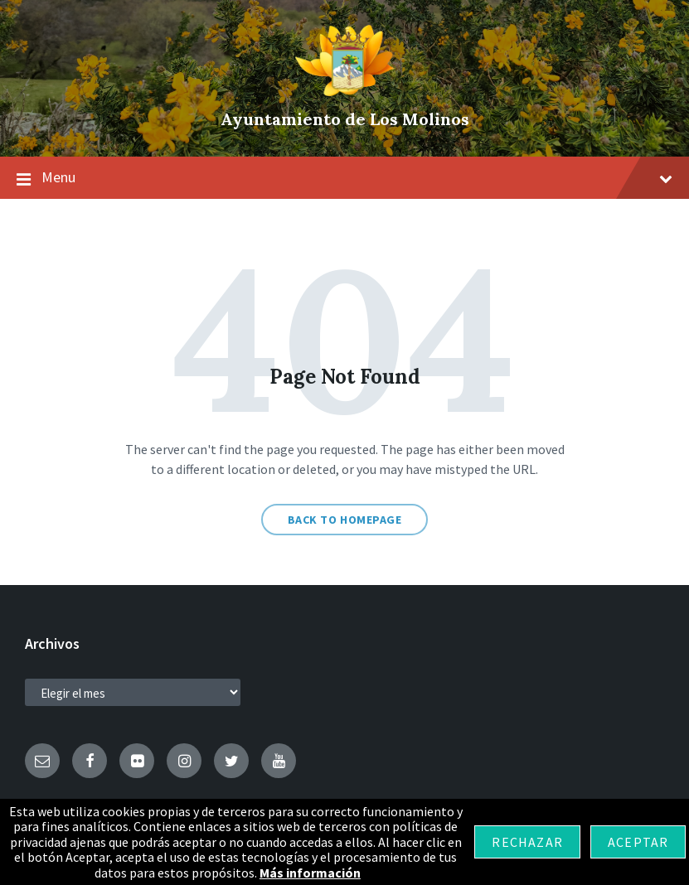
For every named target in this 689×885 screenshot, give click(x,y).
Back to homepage (345, 519)
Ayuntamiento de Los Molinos (345, 119)
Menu (344, 178)
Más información (310, 872)
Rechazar (527, 842)
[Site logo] (345, 91)
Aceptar (638, 842)
